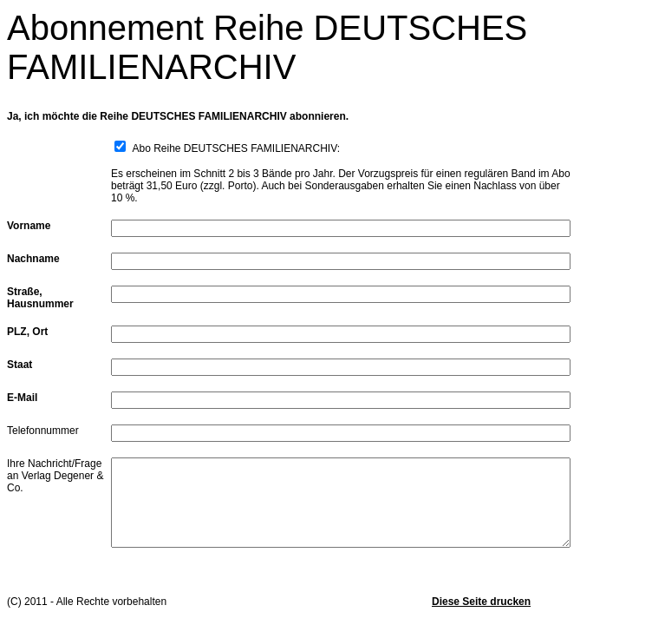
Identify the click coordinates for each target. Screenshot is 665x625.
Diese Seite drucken (481, 601)
